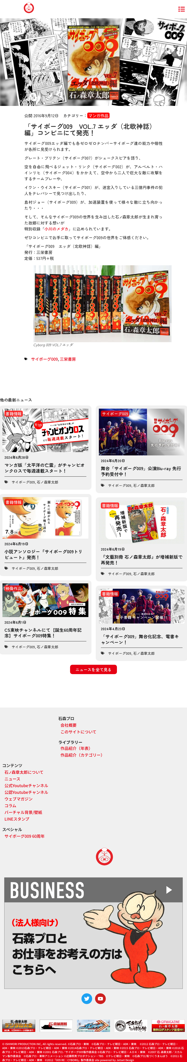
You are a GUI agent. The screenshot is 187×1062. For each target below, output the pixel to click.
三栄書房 (68, 359)
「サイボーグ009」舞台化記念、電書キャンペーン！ (140, 639)
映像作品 (14, 588)
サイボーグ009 (44, 359)
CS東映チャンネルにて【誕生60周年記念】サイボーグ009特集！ (43, 633)
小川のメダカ (56, 229)
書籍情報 (14, 413)
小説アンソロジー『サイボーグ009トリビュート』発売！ (43, 554)
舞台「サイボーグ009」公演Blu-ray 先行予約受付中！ (141, 471)
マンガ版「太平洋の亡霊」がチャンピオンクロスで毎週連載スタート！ (44, 468)
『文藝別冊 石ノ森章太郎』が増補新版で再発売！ (142, 560)
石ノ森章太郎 (47, 482)
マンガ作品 (98, 115)
